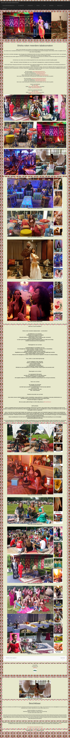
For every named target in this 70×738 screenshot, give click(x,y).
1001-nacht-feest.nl (47, 401)
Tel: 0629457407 (21, 5)
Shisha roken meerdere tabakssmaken (10, 2)
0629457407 (31, 92)
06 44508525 (37, 92)
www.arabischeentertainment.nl (39, 71)
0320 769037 (35, 85)
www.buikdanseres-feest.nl (40, 72)
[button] (11, 658)
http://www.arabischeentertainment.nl (39, 78)
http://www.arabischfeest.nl (40, 80)
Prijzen (44, 5)
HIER (60, 723)
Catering (37, 5)
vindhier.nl (35, 667)
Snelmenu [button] (5, 8)
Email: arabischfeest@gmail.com (8, 5)
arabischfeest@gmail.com (36, 87)
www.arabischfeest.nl (41, 73)
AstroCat (34, 730)
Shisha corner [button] (60, 5)
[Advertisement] (35, 735)
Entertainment (30, 5)
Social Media (35, 665)
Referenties (51, 5)
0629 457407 (31, 86)
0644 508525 (37, 86)
